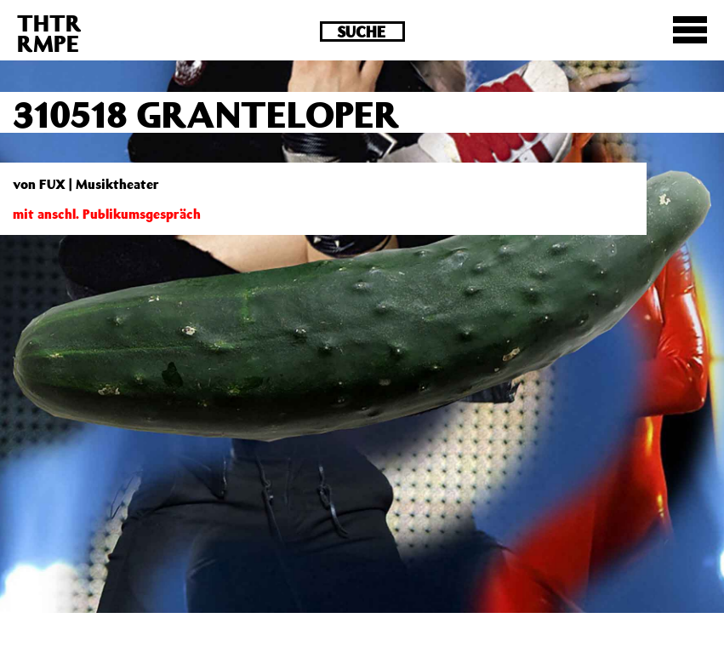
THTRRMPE (49, 33)
